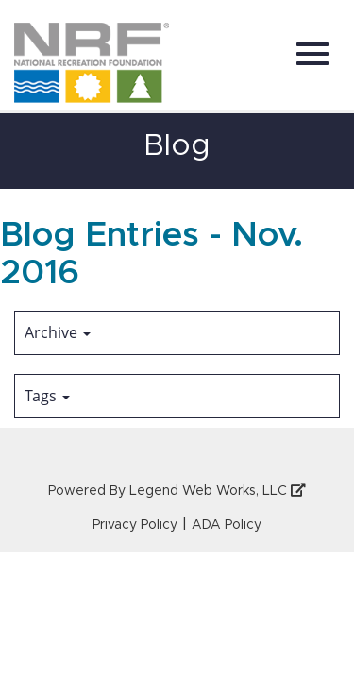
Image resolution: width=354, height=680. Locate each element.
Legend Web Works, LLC (217, 491)
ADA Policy (226, 525)
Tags (47, 395)
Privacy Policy (135, 525)
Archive (58, 332)
